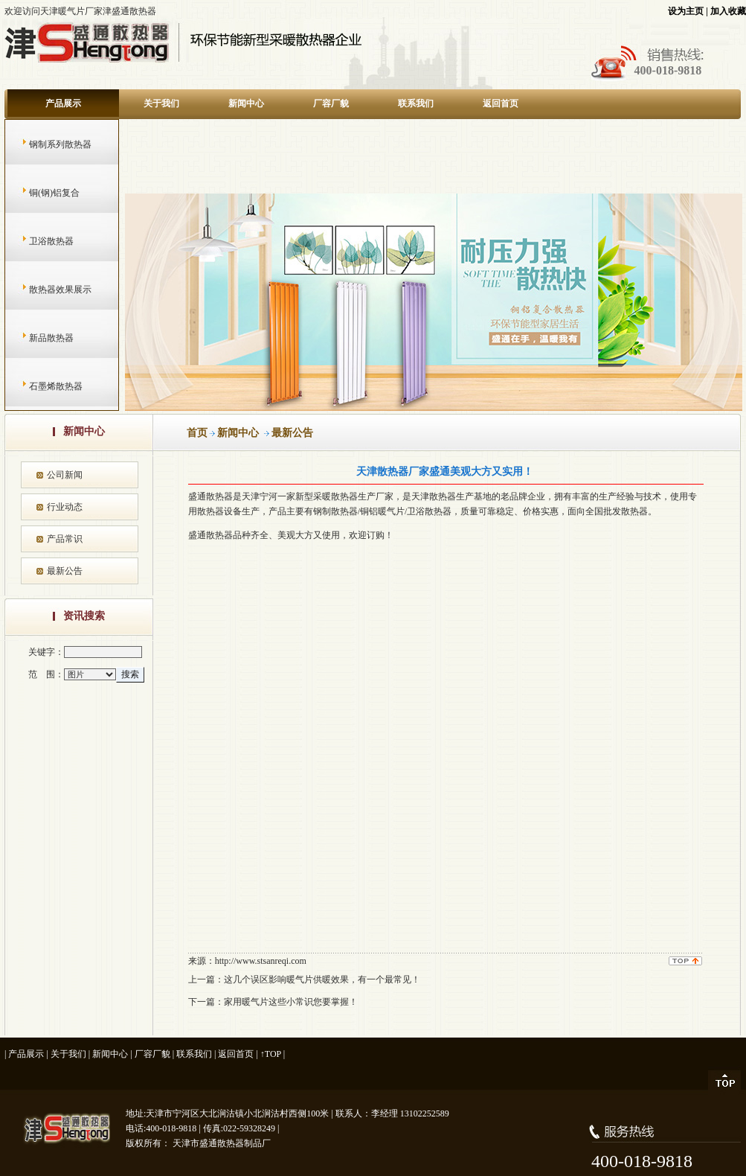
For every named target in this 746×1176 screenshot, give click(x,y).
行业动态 (65, 507)
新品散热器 (37, 338)
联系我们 (416, 103)
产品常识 (65, 539)
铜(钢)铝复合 (40, 193)
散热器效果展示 (45, 289)
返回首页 (500, 103)
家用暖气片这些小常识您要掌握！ (291, 1002)
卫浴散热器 (37, 241)
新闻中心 (246, 103)
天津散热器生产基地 (451, 496)
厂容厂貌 (331, 103)
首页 (197, 432)
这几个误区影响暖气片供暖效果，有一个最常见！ (322, 979)
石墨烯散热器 (41, 386)
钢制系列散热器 (45, 144)
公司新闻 (65, 475)
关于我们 (161, 103)
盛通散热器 (210, 535)
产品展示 (63, 103)
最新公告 (65, 571)
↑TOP (270, 1054)
